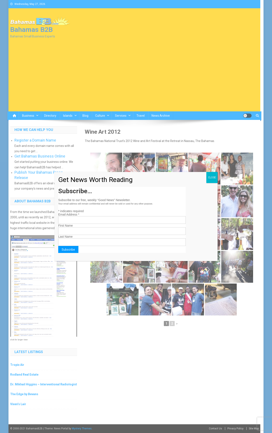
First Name (65, 225)
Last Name (65, 236)
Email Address (68, 214)
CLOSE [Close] (212, 177)
